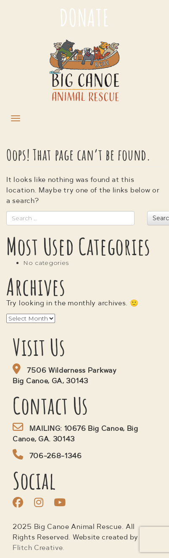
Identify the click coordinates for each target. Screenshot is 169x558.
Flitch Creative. (39, 548)
